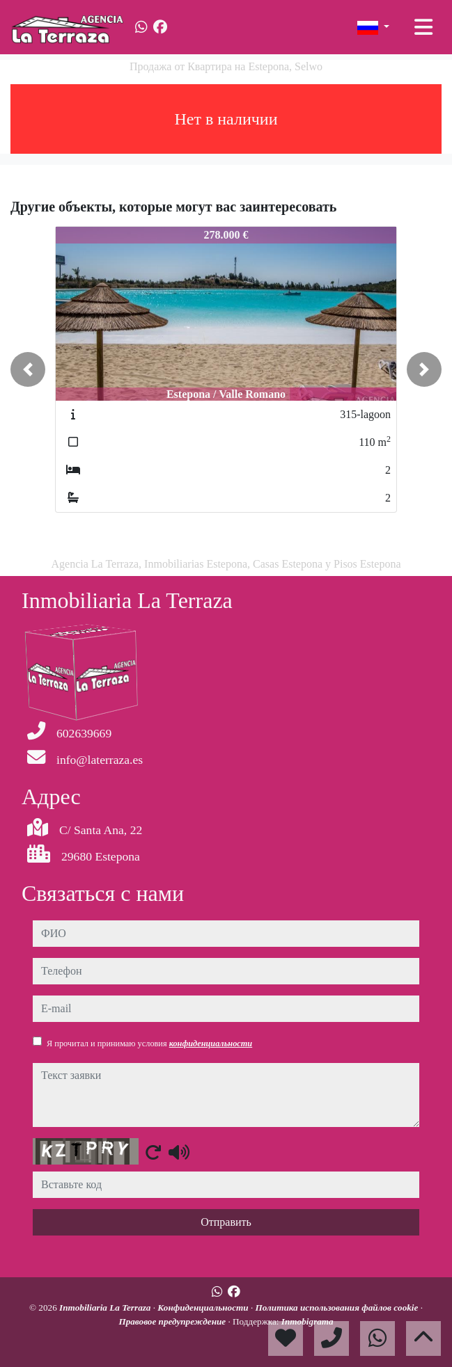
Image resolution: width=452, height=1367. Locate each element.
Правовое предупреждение (173, 1321)
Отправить (226, 1222)
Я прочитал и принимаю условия (149, 1043)
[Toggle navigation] (423, 27)
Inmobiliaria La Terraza (106, 1307)
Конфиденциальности (204, 1307)
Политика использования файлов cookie (338, 1307)
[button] (27, 369)
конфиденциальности (211, 1043)
